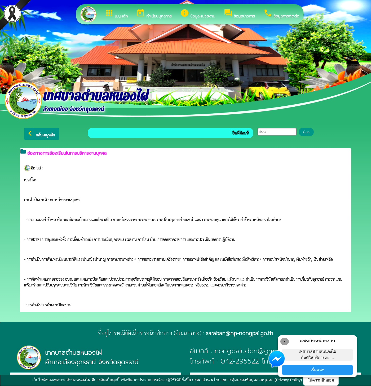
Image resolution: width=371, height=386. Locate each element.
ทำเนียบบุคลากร (154, 13)
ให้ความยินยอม (321, 380)
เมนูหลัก (116, 13)
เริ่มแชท (318, 369)
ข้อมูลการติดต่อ (281, 13)
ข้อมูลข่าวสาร (239, 13)
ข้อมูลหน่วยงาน (197, 13)
